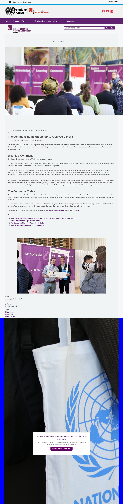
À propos (16, 21)
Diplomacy (9, 312)
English (110, 1)
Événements (27, 21)
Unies (20, 12)
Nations (21, 9)
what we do (49, 210)
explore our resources (61, 210)
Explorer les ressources (44, 21)
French (116, 1)
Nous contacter (68, 21)
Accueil (8, 21)
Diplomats (9, 314)
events (78, 210)
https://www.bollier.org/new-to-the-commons (27, 225)
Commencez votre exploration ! (61, 449)
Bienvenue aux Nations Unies (20, 2)
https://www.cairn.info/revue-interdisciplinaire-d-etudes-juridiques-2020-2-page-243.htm (43, 218)
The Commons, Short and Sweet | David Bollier (28, 223)
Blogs (58, 21)
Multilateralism (10, 316)
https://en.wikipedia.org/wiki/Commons (25, 221)
